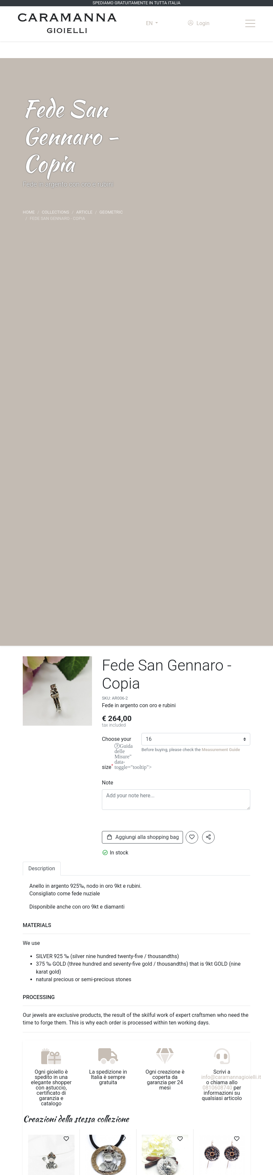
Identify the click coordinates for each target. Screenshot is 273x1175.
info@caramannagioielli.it (231, 1077)
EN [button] (150, 23)
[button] (208, 837)
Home (29, 212)
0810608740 (217, 1088)
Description (41, 868)
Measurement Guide (221, 749)
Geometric (111, 212)
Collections (55, 212)
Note (107, 782)
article (84, 212)
